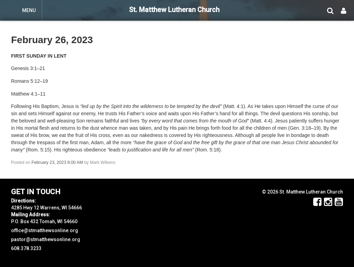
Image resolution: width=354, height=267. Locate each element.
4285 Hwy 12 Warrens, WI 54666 (46, 207)
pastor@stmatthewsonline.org (45, 239)
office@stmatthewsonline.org (44, 230)
